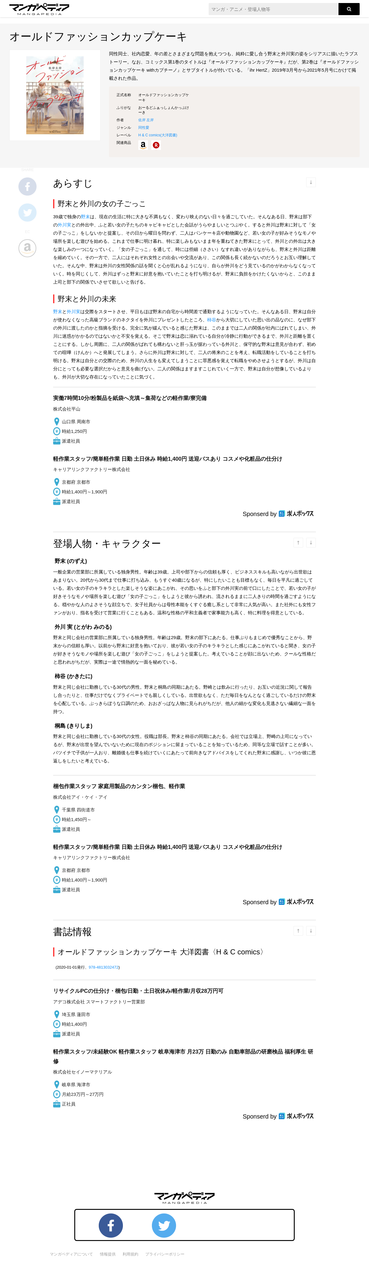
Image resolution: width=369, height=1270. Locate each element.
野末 (85, 216)
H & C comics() (157, 135)
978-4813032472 (103, 967)
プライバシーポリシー (164, 1254)
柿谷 (211, 319)
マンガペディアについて (71, 1254)
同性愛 (143, 127)
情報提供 (108, 1254)
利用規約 (130, 1254)
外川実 (64, 224)
